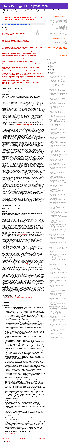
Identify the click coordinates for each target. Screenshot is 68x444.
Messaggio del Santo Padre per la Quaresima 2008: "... (57, 195)
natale (22, 297)
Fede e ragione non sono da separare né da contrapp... (58, 140)
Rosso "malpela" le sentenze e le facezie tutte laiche (57, 162)
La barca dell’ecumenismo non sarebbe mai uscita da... (56, 333)
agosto (51, 65)
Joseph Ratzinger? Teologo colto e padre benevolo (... (57, 120)
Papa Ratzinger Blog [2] (61, 29)
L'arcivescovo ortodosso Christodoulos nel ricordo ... (56, 170)
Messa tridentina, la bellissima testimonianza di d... (56, 135)
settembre (52, 63)
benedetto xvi (8, 297)
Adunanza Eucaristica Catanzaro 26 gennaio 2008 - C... (57, 307)
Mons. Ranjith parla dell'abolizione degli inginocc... (57, 128)
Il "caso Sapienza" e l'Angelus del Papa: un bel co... (57, 330)
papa (24, 297)
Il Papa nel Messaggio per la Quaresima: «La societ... (56, 160)
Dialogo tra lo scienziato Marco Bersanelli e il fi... (56, 125)
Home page (23, 438)
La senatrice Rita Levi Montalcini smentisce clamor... (57, 181)
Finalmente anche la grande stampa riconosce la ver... (57, 200)
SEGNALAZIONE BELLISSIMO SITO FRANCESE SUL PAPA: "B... (58, 94)
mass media (18, 297)
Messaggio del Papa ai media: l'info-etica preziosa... (57, 317)
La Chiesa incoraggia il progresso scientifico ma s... (57, 99)
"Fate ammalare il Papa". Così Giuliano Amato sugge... (56, 175)
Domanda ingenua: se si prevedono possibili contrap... (57, 230)
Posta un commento (6, 436)
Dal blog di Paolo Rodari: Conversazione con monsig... (56, 112)
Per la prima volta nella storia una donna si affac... (57, 262)
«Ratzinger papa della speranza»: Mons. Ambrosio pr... (57, 130)
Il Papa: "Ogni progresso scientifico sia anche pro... (57, 232)
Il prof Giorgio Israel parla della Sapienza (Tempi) (56, 257)
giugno (51, 67)
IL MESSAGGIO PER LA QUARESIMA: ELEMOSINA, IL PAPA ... (57, 151)
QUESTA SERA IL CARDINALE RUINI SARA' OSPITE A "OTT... (57, 238)
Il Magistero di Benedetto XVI (60, 22)
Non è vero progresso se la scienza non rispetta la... (57, 96)
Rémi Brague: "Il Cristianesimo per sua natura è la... (57, 208)
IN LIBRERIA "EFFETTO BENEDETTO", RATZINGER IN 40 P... (58, 216)
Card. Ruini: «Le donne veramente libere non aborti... (57, 210)
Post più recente (5, 438)
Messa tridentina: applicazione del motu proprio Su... (57, 104)
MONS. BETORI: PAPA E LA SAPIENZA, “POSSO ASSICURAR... (56, 192)
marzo (51, 72)
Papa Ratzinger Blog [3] (61, 28)
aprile (51, 70)
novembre (52, 60)
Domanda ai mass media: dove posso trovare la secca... (58, 155)
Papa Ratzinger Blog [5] (61, 26)
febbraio (52, 73)
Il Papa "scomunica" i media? (56, 250)
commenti (13, 297)
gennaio (52, 75)
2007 (49, 340)
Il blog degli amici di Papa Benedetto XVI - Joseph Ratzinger (58, 21)
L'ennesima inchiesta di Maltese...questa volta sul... (56, 312)
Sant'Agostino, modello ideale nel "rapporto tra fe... (57, 138)
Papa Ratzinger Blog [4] (61, 27)
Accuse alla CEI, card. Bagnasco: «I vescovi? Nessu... (57, 296)
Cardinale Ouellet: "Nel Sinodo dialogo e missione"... (56, 85)
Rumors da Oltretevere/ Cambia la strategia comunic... (57, 107)
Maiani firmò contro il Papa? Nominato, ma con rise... (55, 157)
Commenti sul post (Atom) (13, 441)
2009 (49, 57)
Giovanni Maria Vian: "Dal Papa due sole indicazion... (57, 165)
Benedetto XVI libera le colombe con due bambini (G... (57, 255)
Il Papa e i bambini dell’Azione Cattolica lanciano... (56, 268)
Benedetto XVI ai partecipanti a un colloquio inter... (57, 222)
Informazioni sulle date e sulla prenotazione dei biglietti (60, 51)
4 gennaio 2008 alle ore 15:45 (11, 433)
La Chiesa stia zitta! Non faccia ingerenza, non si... (56, 286)
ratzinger (27, 297)
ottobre (51, 62)
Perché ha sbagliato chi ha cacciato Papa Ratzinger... (57, 205)
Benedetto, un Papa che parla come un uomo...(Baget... (57, 327)
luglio (51, 66)
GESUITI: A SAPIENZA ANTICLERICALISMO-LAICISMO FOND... (57, 90)
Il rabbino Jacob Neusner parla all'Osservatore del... (56, 79)
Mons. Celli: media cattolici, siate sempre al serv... (57, 320)
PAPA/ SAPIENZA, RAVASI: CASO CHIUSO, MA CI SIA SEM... (57, 122)
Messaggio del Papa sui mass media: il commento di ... (58, 265)
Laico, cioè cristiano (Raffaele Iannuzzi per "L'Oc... (56, 275)
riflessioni (31, 297)
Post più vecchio (41, 438)
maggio (51, 69)
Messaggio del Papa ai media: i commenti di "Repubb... (56, 335)
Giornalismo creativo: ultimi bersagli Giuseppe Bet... (57, 133)
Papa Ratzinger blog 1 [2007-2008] (26, 6)
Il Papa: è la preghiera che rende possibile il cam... (57, 314)
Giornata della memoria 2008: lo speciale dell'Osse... (56, 288)
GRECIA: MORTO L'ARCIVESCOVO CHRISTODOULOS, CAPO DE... (58, 248)
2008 (49, 59)
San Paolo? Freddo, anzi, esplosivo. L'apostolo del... (57, 225)
